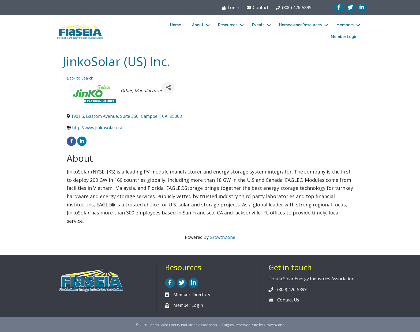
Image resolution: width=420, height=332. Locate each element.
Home (175, 25)
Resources (227, 25)
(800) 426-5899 (292, 289)
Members (345, 25)
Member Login (344, 37)
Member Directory (191, 294)
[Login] (229, 7)
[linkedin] (82, 141)
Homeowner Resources (300, 25)
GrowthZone (222, 237)
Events (258, 25)
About (197, 25)
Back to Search (80, 78)
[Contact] (256, 7)
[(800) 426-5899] (293, 7)
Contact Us (288, 300)
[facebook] (71, 141)
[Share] (168, 87)
